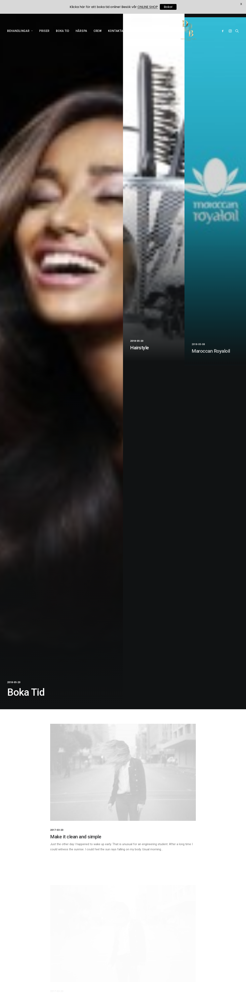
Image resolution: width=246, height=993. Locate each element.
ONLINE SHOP (146, 31)
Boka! (168, 7)
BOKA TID (62, 31)
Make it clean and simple (75, 837)
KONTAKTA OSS (119, 31)
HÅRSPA (81, 31)
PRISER (44, 31)
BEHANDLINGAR (20, 31)
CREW (98, 31)
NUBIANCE (169, 31)
